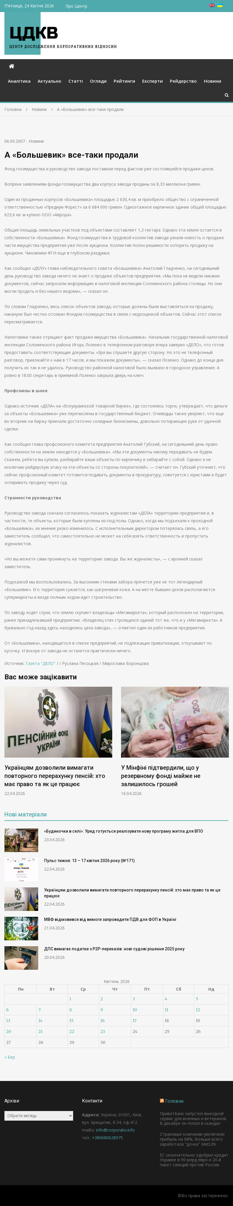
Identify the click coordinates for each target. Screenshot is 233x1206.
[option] (58, 741)
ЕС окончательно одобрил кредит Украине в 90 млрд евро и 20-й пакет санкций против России (194, 1160)
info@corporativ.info (115, 1130)
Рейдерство (183, 81)
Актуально (49, 81)
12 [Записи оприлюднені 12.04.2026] (198, 1009)
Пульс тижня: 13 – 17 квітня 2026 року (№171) (89, 860)
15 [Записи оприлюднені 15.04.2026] (71, 1020)
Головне (174, 1101)
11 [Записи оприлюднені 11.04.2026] (166, 1009)
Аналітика (19, 81)
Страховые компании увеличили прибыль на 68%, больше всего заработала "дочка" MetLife (192, 1139)
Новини (212, 81)
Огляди (98, 81)
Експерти (152, 81)
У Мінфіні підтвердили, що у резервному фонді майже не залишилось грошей (160, 776)
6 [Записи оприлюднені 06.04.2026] (7, 1009)
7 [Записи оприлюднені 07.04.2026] (39, 1009)
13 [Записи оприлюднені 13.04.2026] (8, 1020)
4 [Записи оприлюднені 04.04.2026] (166, 999)
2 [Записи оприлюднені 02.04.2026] (101, 999)
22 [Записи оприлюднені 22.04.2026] (71, 1031)
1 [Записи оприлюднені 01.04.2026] (70, 999)
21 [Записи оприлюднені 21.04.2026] (40, 1031)
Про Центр (76, 6)
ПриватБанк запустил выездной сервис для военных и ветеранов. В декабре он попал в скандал (193, 1118)
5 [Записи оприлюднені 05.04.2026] (197, 999)
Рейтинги (124, 81)
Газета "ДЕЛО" (41, 663)
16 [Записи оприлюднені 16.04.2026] (102, 1020)
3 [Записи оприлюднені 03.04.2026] (134, 999)
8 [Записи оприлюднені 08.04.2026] (70, 1009)
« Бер (9, 1057)
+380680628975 (107, 1137)
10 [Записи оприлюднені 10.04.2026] (135, 1009)
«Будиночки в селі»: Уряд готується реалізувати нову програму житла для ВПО (123, 831)
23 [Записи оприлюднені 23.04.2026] (102, 1031)
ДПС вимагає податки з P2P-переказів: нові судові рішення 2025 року (114, 948)
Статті (75, 81)
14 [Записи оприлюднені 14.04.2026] (40, 1020)
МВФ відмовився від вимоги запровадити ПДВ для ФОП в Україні (110, 919)
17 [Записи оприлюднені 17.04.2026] (135, 1020)
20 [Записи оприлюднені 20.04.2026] (8, 1031)
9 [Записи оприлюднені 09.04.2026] (101, 1009)
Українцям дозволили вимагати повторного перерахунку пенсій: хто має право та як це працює (54, 776)
